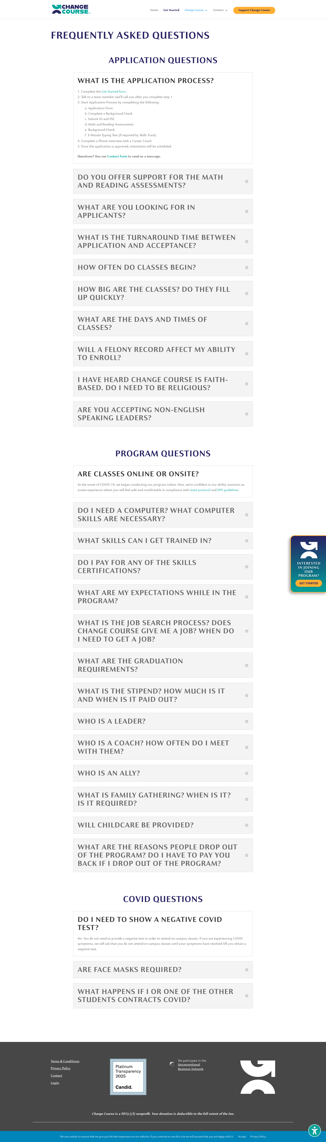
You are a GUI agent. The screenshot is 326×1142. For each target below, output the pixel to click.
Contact (56, 1075)
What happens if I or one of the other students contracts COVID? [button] (155, 996)
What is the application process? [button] (146, 81)
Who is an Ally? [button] (109, 773)
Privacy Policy (60, 1068)
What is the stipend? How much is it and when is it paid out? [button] (151, 695)
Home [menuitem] (154, 10)
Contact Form (117, 156)
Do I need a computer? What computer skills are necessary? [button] (156, 514)
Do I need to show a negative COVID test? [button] (150, 923)
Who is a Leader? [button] (112, 721)
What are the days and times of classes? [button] (142, 323)
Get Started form (114, 91)
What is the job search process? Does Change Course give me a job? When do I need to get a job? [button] (156, 631)
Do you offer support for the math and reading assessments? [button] (150, 181)
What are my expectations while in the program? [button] (157, 597)
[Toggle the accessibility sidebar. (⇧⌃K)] (314, 1130)
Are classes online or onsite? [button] (138, 474)
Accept (242, 1136)
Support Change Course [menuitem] (254, 10)
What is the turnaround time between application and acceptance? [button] (157, 241)
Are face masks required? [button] (130, 970)
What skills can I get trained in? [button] (144, 541)
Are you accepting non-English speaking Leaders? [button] (141, 414)
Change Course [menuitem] (194, 10)
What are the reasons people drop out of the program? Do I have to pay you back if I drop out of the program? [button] (157, 855)
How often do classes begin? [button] (137, 267)
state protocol (200, 490)
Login (55, 1083)
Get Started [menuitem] (171, 10)
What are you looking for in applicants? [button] (136, 211)
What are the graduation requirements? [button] (130, 665)
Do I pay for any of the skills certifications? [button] (137, 567)
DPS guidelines (227, 490)
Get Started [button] (308, 583)
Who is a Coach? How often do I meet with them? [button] (153, 747)
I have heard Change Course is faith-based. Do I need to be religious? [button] (153, 384)
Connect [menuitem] (218, 10)
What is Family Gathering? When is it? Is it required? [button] (154, 799)
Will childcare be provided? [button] (136, 825)
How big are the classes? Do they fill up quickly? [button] (154, 293)
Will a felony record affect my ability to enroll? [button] (156, 354)
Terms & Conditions (65, 1061)
